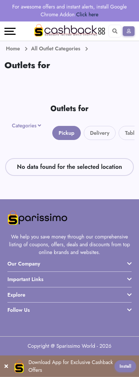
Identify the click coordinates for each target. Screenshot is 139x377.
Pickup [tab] (67, 133)
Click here (87, 14)
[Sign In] (129, 31)
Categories (24, 125)
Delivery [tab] (100, 133)
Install (125, 366)
